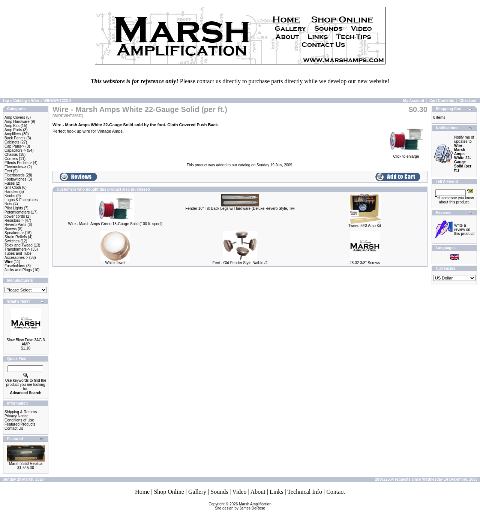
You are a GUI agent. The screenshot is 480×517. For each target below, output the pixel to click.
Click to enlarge (406, 154)
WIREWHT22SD (57, 101)
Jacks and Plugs (18, 270)
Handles (11, 192)
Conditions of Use (19, 420)
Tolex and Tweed (18, 245)
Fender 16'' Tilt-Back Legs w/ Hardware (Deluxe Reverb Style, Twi (240, 208)
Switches (12, 241)
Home (142, 492)
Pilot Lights (13, 208)
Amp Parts (13, 130)
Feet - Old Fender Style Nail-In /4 (240, 263)
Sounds (219, 492)
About (258, 492)
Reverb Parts (15, 225)
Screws (10, 229)
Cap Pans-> (14, 146)
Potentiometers (17, 212)
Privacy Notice (16, 416)
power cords (14, 216)
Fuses (9, 183)
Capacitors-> (15, 150)
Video (239, 492)
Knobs (9, 196)
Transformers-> (17, 249)
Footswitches (15, 179)
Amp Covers (14, 117)
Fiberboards (14, 175)
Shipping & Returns (20, 412)
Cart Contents (441, 101)
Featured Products (19, 424)
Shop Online (169, 492)
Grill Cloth (12, 187)
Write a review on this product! (464, 229)
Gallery (197, 492)
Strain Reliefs (15, 237)
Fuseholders (14, 266)
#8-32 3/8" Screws (365, 263)
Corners (11, 159)
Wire (35, 101)
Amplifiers (12, 134)
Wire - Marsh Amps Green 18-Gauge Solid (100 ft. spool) (115, 224)
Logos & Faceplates (21, 200)
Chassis (11, 154)
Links (276, 492)
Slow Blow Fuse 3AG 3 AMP (25, 342)
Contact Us (13, 428)
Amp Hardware (17, 122)
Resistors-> (14, 220)
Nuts (8, 204)
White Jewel (115, 263)
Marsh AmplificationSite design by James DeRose (243, 506)
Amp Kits (12, 126)
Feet (8, 171)
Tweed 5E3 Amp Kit (364, 226)
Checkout (468, 101)
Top (6, 101)
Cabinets (11, 142)
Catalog (20, 101)
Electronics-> (15, 167)
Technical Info (304, 492)
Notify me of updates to (464, 153)
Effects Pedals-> (18, 163)
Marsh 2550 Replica (25, 464)
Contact (335, 492)
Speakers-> (14, 233)
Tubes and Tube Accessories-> (18, 255)
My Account (413, 101)
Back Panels (15, 138)
